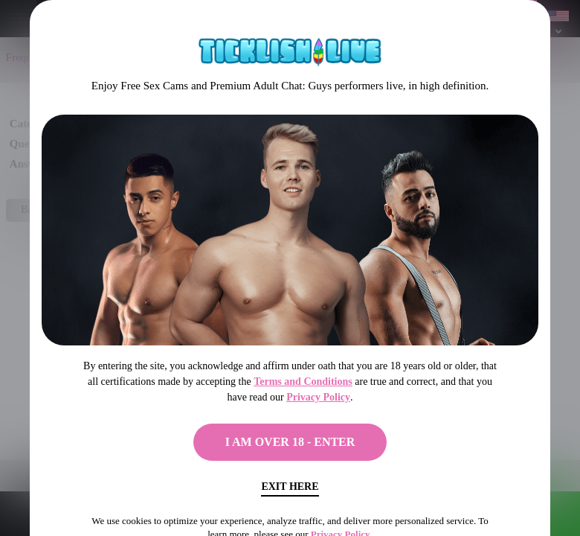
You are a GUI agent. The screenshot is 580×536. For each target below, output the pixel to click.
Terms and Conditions (303, 381)
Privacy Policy (318, 397)
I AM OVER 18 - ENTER (290, 442)
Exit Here (289, 486)
